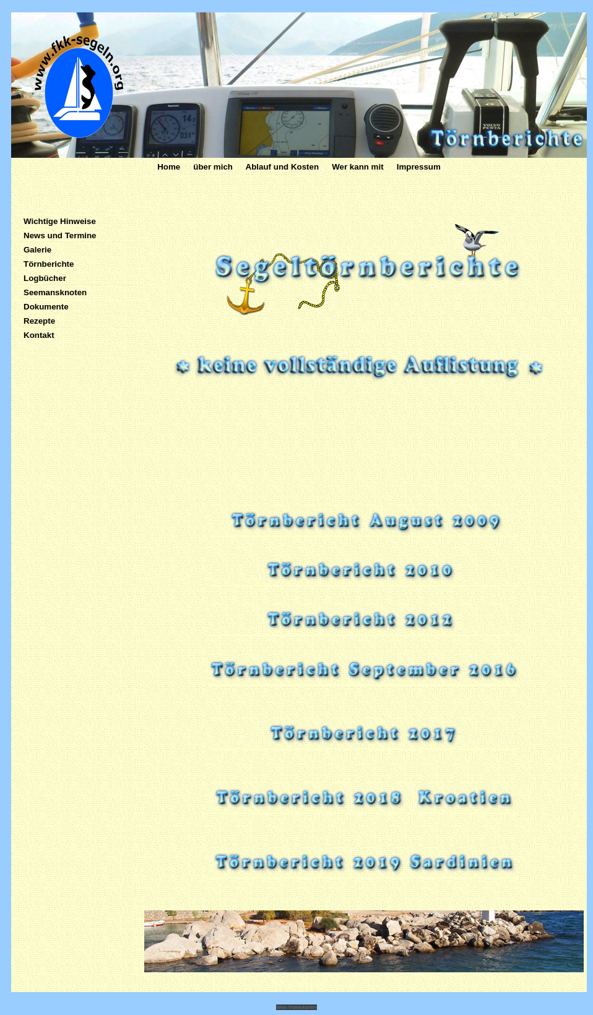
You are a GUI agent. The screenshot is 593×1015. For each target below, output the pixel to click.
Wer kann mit (357, 166)
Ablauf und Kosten (281, 166)
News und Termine (60, 235)
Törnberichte (49, 264)
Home (170, 166)
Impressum (419, 166)
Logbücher (45, 278)
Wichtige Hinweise (60, 221)
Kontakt (39, 335)
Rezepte (39, 321)
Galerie (37, 249)
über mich (214, 166)
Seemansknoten (55, 292)
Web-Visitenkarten (296, 1007)
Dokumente (46, 306)
